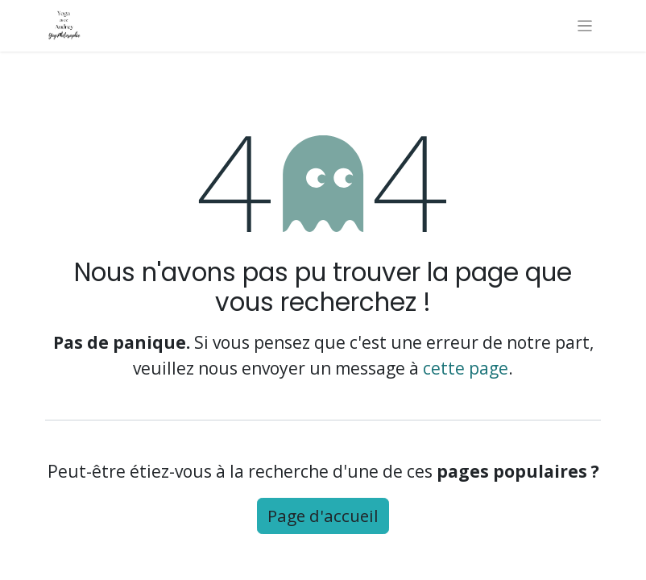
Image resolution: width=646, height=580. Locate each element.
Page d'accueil (323, 515)
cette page (465, 368)
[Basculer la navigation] (585, 26)
